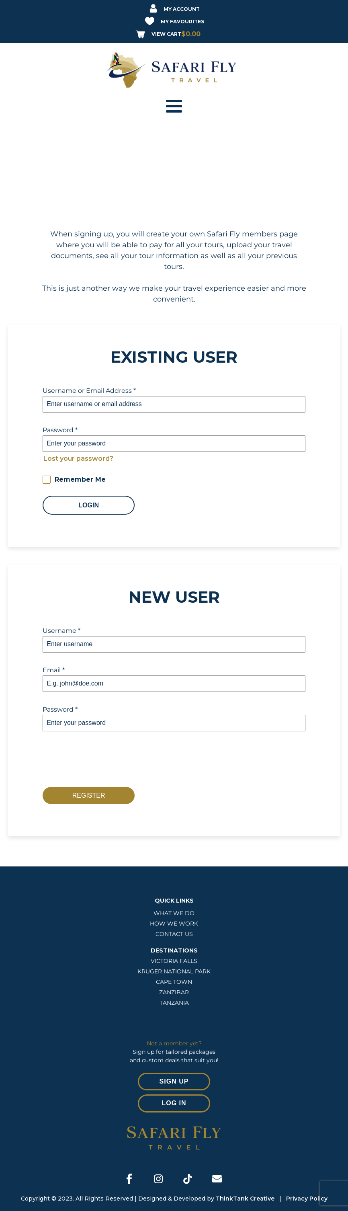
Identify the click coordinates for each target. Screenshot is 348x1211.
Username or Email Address (89, 390)
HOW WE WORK (174, 923)
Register (88, 795)
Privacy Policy (307, 1198)
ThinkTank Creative (247, 1198)
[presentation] (104, 759)
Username (61, 630)
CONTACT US (174, 934)
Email (54, 670)
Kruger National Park (174, 971)
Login (88, 505)
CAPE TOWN (174, 981)
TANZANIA (174, 1002)
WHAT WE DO (174, 913)
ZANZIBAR (174, 992)
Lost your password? (78, 458)
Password (60, 430)
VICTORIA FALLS (174, 961)
